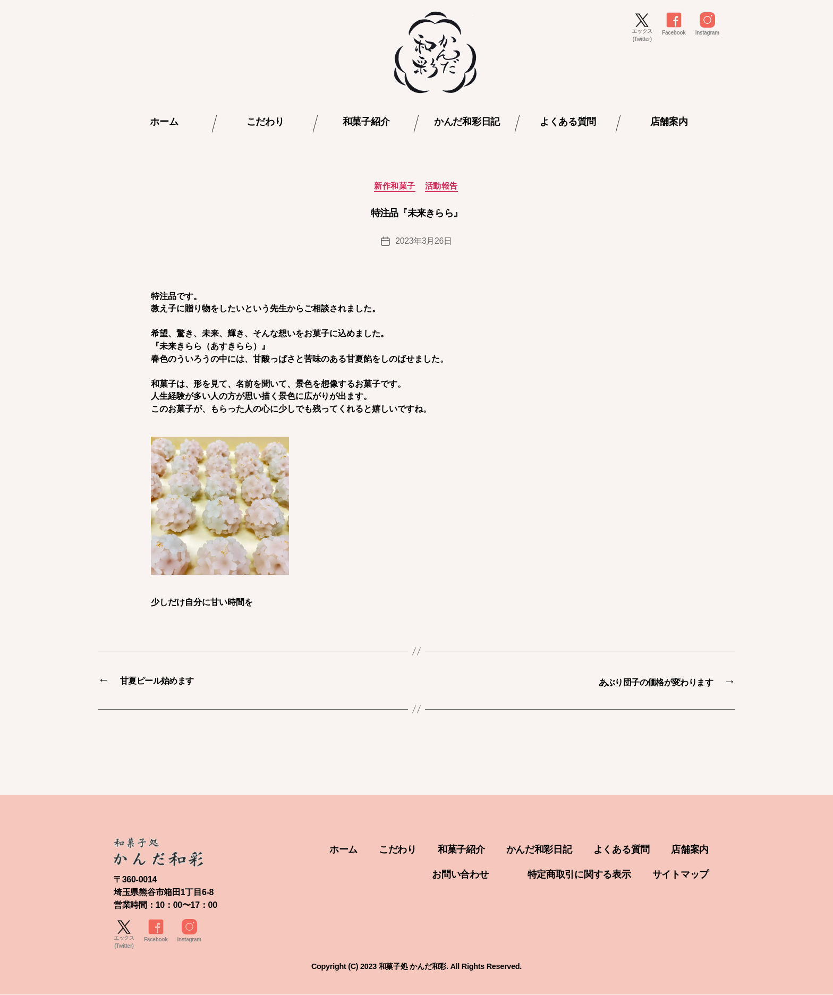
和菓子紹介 (366, 121)
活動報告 (442, 186)
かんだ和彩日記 (467, 121)
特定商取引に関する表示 (579, 874)
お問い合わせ (460, 874)
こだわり (265, 121)
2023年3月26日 (424, 241)
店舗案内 (669, 121)
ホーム (164, 121)
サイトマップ (680, 874)
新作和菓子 (394, 186)
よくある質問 (568, 121)
